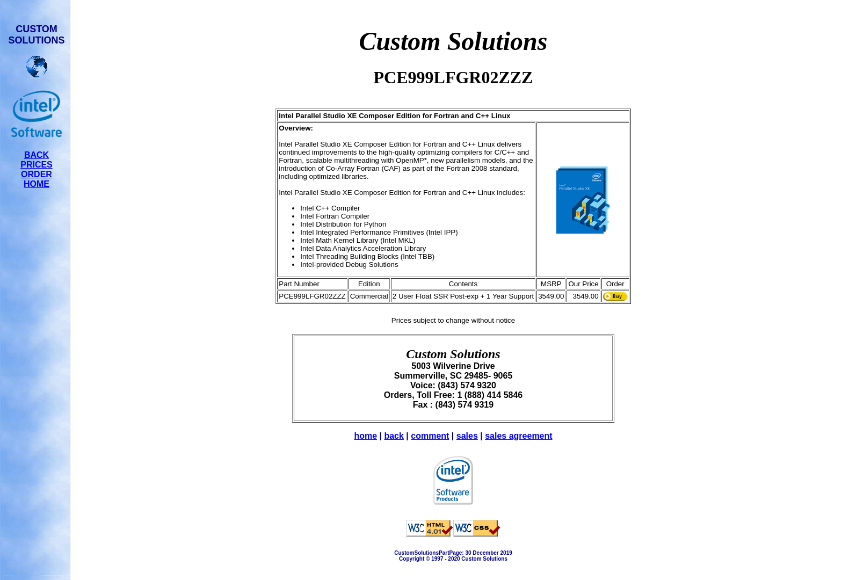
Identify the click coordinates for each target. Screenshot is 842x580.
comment (430, 435)
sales (467, 435)
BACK (36, 155)
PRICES (36, 164)
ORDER (36, 174)
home (365, 435)
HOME (36, 184)
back (393, 435)
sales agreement (518, 435)
